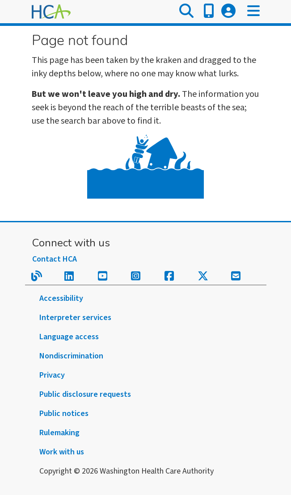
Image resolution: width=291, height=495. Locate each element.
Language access (69, 336)
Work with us (61, 452)
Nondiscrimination (71, 356)
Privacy (52, 375)
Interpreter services (75, 317)
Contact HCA (54, 259)
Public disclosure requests (85, 394)
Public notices (64, 413)
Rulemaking (59, 432)
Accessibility (61, 298)
